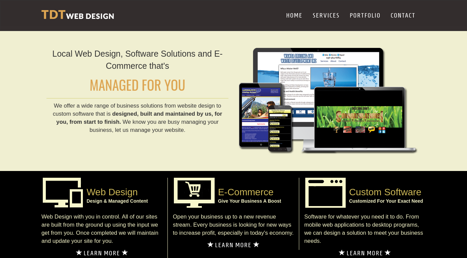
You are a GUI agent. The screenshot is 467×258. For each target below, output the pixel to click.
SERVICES (326, 15)
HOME (294, 15)
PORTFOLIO (365, 15)
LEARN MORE (102, 253)
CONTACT (403, 15)
